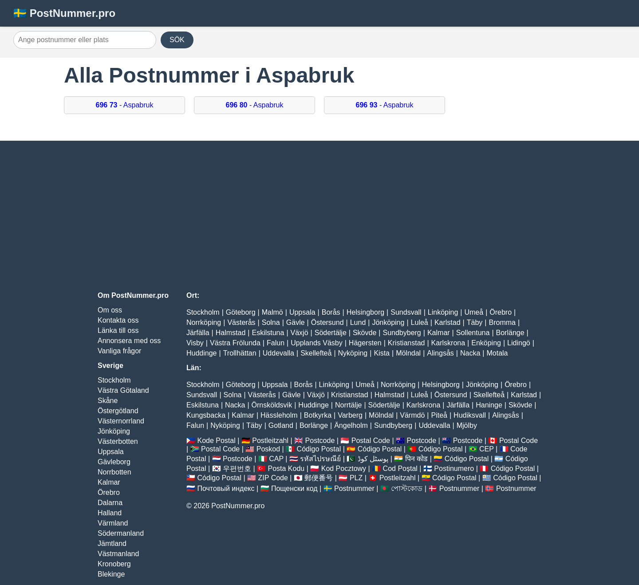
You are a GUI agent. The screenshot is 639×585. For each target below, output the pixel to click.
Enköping (486, 343)
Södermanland (121, 533)
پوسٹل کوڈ (373, 458)
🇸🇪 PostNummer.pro (64, 13)
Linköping (443, 312)
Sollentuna (473, 332)
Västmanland (118, 553)
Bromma (502, 322)
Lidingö (518, 343)
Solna (271, 322)
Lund (358, 322)
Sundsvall (405, 312)
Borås (331, 312)
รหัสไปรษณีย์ (320, 458)
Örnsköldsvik (272, 405)
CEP (486, 449)
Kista (382, 353)
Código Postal (319, 449)
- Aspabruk (125, 105)
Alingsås (440, 353)
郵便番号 (318, 478)
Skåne (108, 400)
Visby (195, 343)
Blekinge (111, 574)
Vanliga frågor (119, 351)
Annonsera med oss (129, 340)
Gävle (295, 322)
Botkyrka (317, 415)
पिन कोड (416, 458)
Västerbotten (118, 441)
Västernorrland (121, 421)
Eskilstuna (268, 332)
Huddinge (201, 353)
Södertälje (331, 332)
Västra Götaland (123, 390)
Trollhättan (239, 353)
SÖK (177, 39)
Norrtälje (348, 405)
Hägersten (365, 343)
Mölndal (408, 353)
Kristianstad (406, 343)
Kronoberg (114, 564)
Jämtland (112, 543)
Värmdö (412, 415)
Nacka (470, 353)
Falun (275, 343)
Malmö (272, 312)
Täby (475, 322)
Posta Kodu (286, 468)
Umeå (473, 312)
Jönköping (114, 431)
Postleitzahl (270, 440)
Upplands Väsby (317, 343)
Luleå (419, 322)
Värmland (113, 523)
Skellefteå (315, 353)
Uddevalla (278, 353)
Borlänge (510, 332)
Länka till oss (118, 330)
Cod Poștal (400, 468)
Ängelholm (351, 425)
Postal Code (370, 440)
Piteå (439, 415)
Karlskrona (448, 343)
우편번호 (237, 468)
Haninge (489, 405)
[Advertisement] (319, 216)
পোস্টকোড (406, 488)
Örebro (109, 492)
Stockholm (114, 380)
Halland (110, 513)
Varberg (350, 415)
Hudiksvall (470, 415)
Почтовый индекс (225, 488)
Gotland (280, 425)
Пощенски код (294, 488)
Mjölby (467, 425)
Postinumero (454, 468)
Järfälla (197, 332)
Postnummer (354, 488)
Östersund (327, 322)
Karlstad (447, 322)
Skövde (364, 332)
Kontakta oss (118, 320)
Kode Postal (216, 440)
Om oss (110, 310)
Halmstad (231, 332)
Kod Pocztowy (343, 468)
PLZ (356, 478)
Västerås (241, 322)
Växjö (299, 332)
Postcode (320, 440)
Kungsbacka (205, 415)
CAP (276, 458)
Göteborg (241, 312)
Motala (497, 353)
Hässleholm (279, 415)
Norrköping (203, 322)
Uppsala (111, 451)
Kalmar (109, 482)
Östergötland (118, 411)
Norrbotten (114, 472)
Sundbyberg (402, 332)
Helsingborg (365, 312)
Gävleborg (114, 462)
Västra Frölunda (235, 343)
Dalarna (110, 502)
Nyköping (353, 353)
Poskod (268, 449)
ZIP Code (273, 478)
